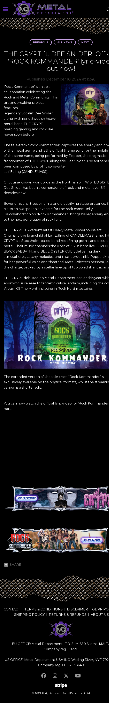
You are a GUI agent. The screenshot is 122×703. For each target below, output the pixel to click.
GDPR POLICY (104, 609)
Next (85, 42)
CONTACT (12, 609)
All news (64, 42)
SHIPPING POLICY (29, 615)
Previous (40, 42)
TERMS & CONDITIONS (43, 609)
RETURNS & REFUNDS (67, 615)
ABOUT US (100, 615)
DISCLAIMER (77, 609)
